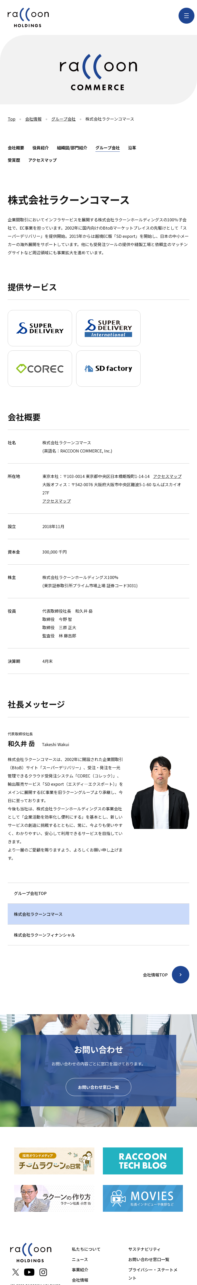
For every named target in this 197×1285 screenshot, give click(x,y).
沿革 (132, 147)
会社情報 (33, 119)
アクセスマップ (42, 160)
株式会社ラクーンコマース (38, 914)
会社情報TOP (155, 975)
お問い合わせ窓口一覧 (98, 1087)
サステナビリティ (144, 1249)
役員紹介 (40, 147)
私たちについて (86, 1249)
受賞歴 (14, 160)
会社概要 (16, 147)
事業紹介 (80, 1269)
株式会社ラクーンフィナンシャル (44, 935)
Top (11, 119)
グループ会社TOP (30, 893)
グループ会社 (63, 119)
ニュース (80, 1259)
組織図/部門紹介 (72, 147)
